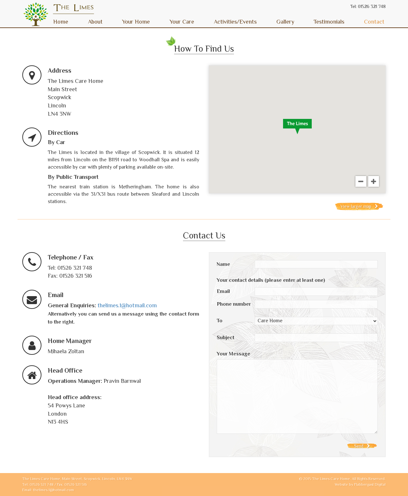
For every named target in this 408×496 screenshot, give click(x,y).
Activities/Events (235, 21)
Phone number (234, 304)
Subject (225, 337)
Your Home (136, 21)
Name (223, 264)
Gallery (285, 21)
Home (60, 21)
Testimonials (329, 21)
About (95, 21)
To (219, 321)
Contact (374, 21)
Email (223, 291)
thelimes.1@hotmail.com (127, 305)
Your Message (233, 354)
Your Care (182, 21)
